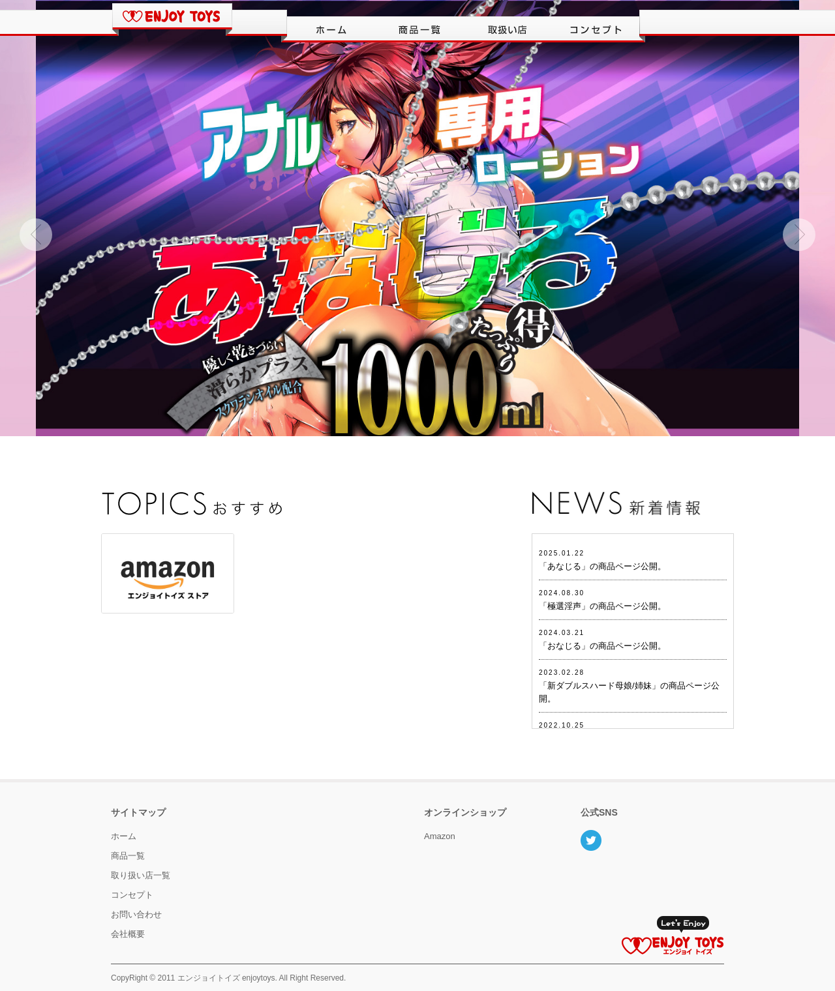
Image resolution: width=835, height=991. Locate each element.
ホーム (123, 836)
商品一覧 (128, 856)
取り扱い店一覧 (140, 875)
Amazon (439, 836)
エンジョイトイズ (208, 978)
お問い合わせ (136, 914)
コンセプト (132, 895)
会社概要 (128, 934)
